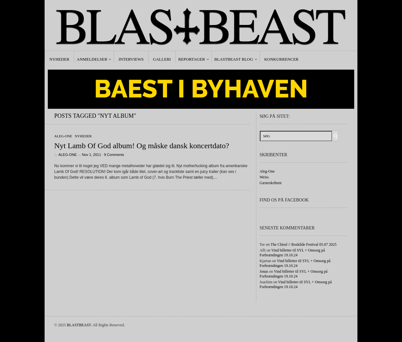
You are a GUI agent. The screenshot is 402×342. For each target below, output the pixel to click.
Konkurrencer (281, 59)
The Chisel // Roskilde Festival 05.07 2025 (303, 244)
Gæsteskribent (271, 183)
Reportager (191, 59)
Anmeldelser (92, 59)
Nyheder (59, 59)
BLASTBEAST (79, 325)
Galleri (162, 59)
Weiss (264, 177)
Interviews (130, 59)
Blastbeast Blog (233, 59)
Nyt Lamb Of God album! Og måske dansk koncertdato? (141, 145)
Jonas (264, 271)
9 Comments (114, 155)
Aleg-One (63, 136)
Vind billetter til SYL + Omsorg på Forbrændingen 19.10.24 (292, 252)
